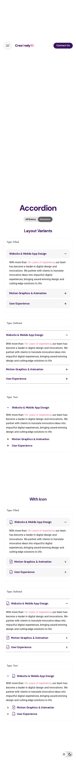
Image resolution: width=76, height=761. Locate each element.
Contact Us (63, 45)
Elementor (45, 219)
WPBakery (30, 219)
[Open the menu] (7, 45)
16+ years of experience (40, 262)
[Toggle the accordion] (65, 254)
